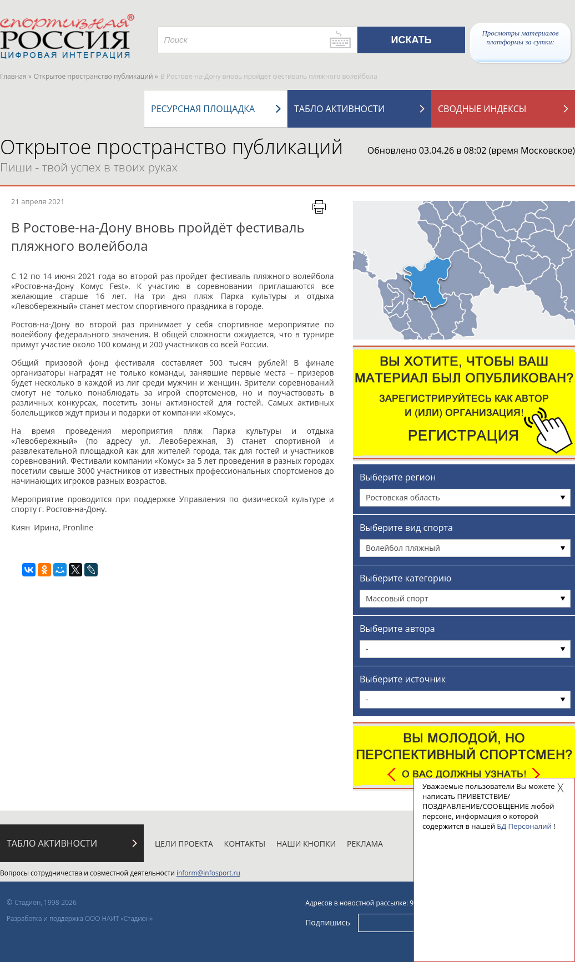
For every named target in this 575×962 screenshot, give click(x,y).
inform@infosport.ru (208, 873)
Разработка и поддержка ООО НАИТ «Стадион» (80, 918)
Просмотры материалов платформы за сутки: (520, 37)
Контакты (244, 843)
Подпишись (327, 922)
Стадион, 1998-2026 (45, 902)
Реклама (365, 843)
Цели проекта (184, 843)
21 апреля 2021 (38, 201)
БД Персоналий (524, 826)
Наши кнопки (306, 843)
